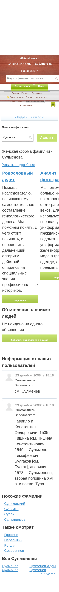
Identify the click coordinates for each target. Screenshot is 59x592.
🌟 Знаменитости (15, 97)
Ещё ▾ (21, 101)
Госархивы (37, 93)
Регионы (25, 93)
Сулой (9, 514)
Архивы (15, 93)
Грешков (11, 535)
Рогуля (9, 545)
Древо (12, 101)
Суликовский (14, 504)
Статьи (29, 97)
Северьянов (14, 551)
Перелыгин (13, 540)
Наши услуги (41, 97)
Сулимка (11, 509)
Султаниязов (14, 519)
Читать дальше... (48, 573)
